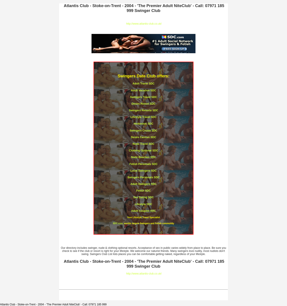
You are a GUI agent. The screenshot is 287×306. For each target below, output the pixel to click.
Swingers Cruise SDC (143, 130)
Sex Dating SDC (143, 197)
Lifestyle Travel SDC (144, 117)
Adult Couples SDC (143, 210)
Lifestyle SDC (143, 204)
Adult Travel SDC (144, 83)
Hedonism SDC (143, 123)
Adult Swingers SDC (143, 184)
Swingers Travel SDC (143, 97)
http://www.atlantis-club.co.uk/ (144, 23)
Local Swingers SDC (143, 170)
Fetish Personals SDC (143, 164)
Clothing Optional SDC (143, 150)
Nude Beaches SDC (143, 157)
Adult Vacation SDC (143, 90)
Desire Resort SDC (143, 103)
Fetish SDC (143, 190)
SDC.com (118, 223)
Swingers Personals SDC (144, 177)
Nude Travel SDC (143, 143)
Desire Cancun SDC (143, 137)
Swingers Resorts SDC (143, 110)
